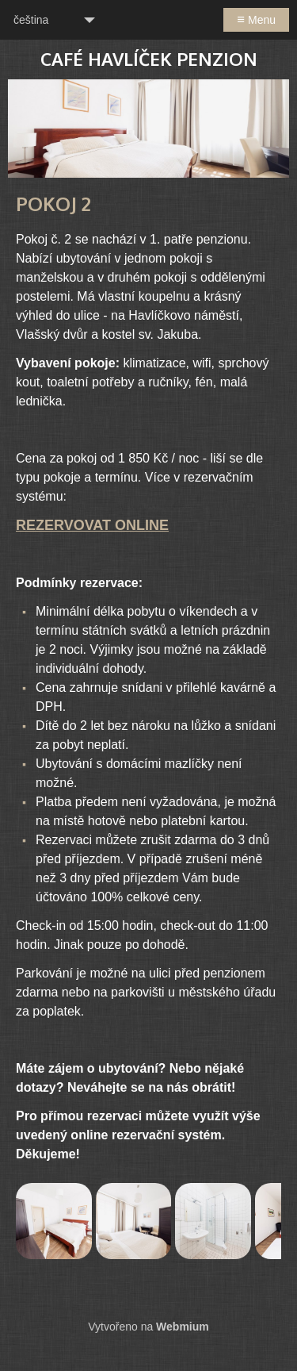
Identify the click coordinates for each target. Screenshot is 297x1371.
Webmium (182, 1326)
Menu (256, 19)
